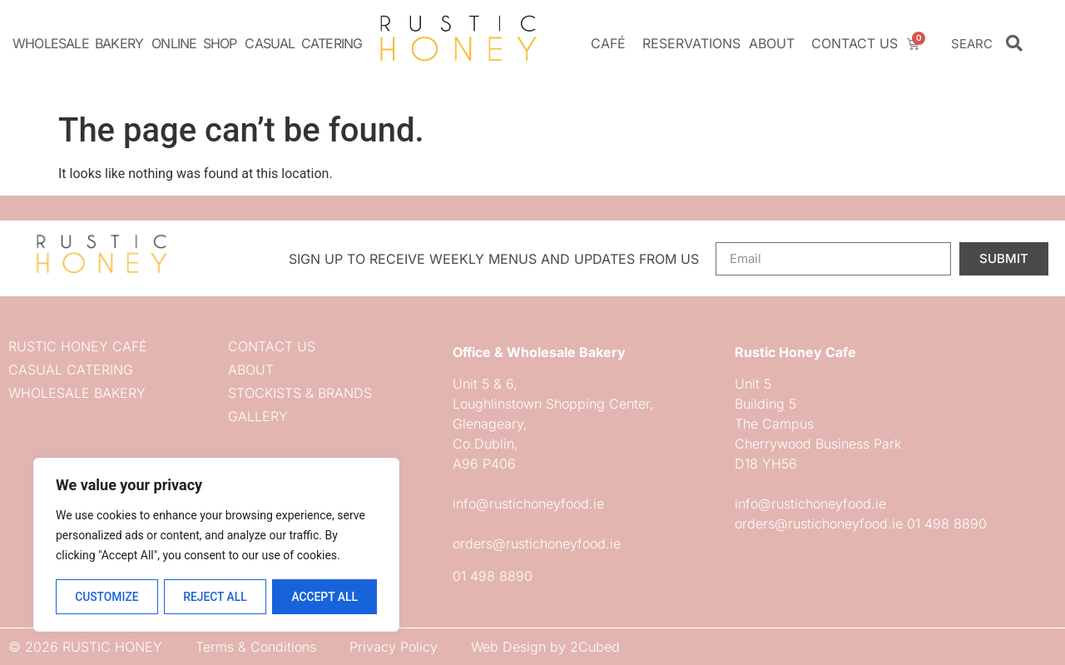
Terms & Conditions (256, 646)
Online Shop (193, 43)
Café (612, 43)
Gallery (258, 416)
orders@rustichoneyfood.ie (537, 543)
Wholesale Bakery (77, 43)
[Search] (1014, 43)
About (776, 43)
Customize (106, 596)
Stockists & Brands (300, 393)
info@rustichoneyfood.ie (528, 503)
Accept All (324, 596)
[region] (216, 545)
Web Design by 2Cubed (545, 646)
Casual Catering (303, 43)
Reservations (691, 43)
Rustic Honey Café (77, 346)
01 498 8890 (492, 576)
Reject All (215, 596)
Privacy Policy (393, 646)
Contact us (854, 43)
